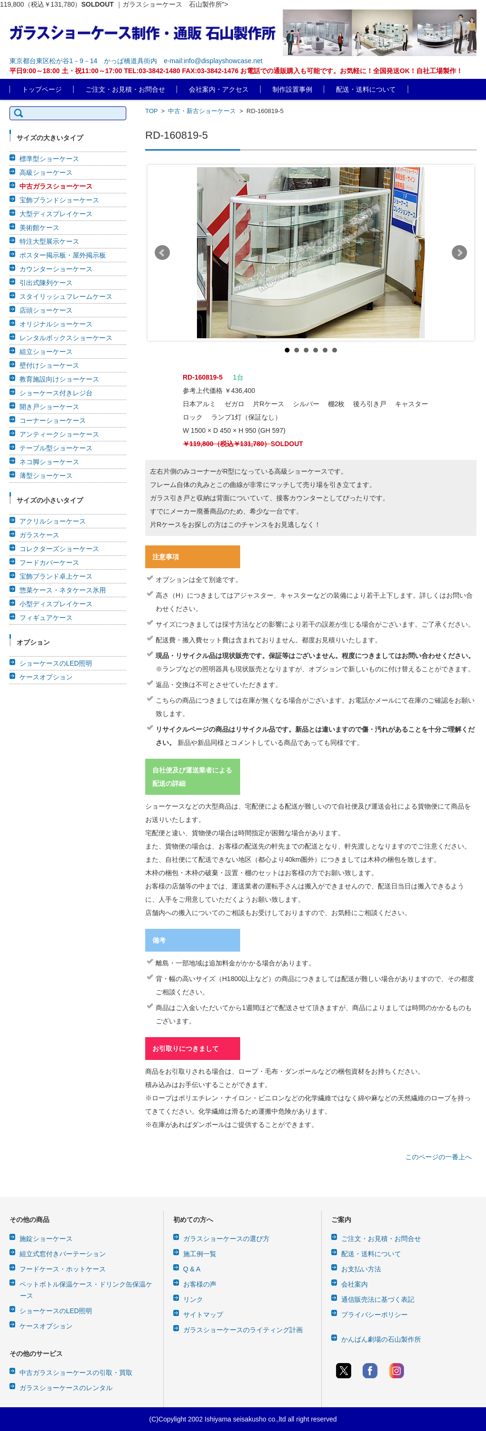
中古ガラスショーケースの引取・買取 (75, 1372)
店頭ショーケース (46, 310)
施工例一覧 (199, 1254)
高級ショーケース (46, 172)
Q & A (192, 1269)
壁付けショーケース (49, 365)
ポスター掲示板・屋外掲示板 (62, 255)
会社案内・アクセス (219, 89)
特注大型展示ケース (49, 241)
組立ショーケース (46, 351)
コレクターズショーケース (59, 549)
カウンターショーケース (56, 269)
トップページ (42, 89)
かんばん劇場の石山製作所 (381, 1339)
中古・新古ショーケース (202, 110)
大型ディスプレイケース (56, 214)
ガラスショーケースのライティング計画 (243, 1330)
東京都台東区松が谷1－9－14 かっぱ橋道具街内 (83, 61)
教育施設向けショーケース (59, 379)
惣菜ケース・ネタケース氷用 (62, 590)
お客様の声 (199, 1284)
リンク (193, 1299)
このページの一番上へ (438, 1157)
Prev (162, 252)
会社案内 (354, 1284)
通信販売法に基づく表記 (377, 1299)
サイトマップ (203, 1314)
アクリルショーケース (52, 521)
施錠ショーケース (46, 1238)
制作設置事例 (292, 89)
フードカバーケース (49, 562)
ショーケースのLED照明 (55, 663)
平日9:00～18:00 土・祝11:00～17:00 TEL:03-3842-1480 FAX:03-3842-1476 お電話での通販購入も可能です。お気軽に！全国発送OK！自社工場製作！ (236, 71)
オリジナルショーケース (56, 324)
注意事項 (165, 557)
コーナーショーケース (52, 420)
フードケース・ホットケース (62, 1269)
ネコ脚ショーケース (49, 462)
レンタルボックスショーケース (65, 338)
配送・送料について (366, 89)
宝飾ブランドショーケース (59, 200)
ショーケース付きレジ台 (56, 393)
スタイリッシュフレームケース (65, 296)
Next (459, 252)
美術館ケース (39, 227)
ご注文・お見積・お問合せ (125, 89)
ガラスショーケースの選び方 (226, 1238)
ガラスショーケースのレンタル (65, 1388)
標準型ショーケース (49, 158)
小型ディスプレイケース (56, 604)
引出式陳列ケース (46, 282)
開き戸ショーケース (49, 406)
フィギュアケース (46, 617)
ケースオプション (46, 677)
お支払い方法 (361, 1269)
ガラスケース (39, 535)
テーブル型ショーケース (56, 448)
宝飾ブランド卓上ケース (56, 576)
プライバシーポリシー (374, 1314)
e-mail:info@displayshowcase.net (213, 61)
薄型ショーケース (46, 475)
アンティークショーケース (59, 434)
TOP (151, 110)
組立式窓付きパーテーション (62, 1254)
